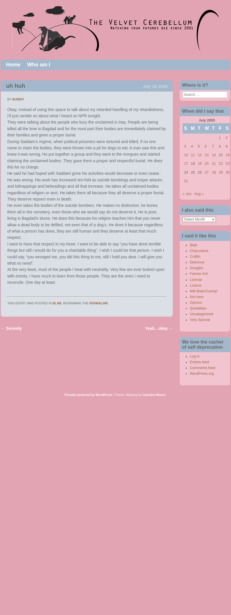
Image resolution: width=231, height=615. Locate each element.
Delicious (197, 262)
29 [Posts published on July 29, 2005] (221, 172)
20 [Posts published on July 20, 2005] (207, 164)
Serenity (11, 328)
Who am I (38, 65)
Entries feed (199, 362)
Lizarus (195, 285)
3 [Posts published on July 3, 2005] (185, 146)
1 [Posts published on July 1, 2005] (220, 138)
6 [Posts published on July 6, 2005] (206, 146)
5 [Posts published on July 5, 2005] (199, 146)
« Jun (187, 194)
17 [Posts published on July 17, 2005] (186, 164)
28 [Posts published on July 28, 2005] (214, 172)
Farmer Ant (198, 274)
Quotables (198, 308)
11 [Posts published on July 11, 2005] (193, 155)
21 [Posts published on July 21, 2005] (214, 164)
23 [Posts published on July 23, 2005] (228, 164)
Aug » (199, 194)
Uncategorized (201, 314)
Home (13, 65)
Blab (57, 303)
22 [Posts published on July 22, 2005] (221, 164)
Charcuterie (199, 251)
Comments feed (202, 368)
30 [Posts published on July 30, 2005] (228, 172)
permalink (98, 303)
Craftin (195, 257)
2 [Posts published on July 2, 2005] (227, 138)
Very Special (200, 320)
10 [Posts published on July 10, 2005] (186, 155)
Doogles (196, 268)
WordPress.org (202, 374)
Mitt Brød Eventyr (204, 291)
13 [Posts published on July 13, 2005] (207, 155)
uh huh (15, 86)
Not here (196, 297)
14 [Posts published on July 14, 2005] (214, 155)
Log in (194, 356)
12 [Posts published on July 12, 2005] (200, 155)
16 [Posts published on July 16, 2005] (228, 155)
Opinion (196, 303)
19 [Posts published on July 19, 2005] (200, 164)
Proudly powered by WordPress (88, 394)
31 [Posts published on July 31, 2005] (186, 181)
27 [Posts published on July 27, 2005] (207, 172)
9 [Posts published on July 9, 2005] (227, 146)
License (196, 280)
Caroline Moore (154, 394)
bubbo (18, 99)
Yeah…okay (159, 328)
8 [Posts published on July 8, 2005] (220, 146)
